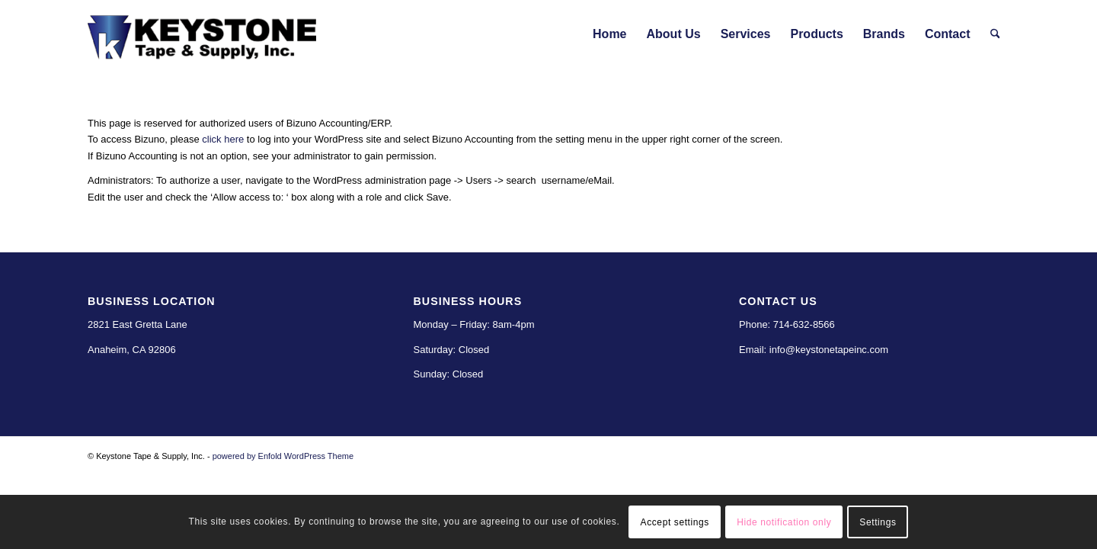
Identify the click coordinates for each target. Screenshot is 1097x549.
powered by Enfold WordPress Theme (283, 456)
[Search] (995, 34)
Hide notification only (784, 522)
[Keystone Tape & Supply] (202, 34)
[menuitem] (609, 34)
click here (223, 139)
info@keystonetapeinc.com (828, 349)
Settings (877, 522)
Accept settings (675, 522)
